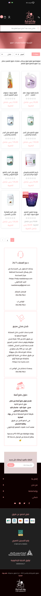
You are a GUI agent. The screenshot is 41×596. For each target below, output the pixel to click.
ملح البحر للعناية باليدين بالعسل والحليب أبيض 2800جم (10, 213)
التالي (2, 240)
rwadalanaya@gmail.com (20, 285)
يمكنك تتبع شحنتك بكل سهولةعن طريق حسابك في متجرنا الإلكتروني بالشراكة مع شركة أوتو (20, 355)
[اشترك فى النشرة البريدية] (20, 465)
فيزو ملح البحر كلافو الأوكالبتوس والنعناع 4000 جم (10, 173)
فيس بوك (29, 503)
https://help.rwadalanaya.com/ (20, 278)
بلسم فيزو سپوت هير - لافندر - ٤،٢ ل (31, 94)
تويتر (24, 503)
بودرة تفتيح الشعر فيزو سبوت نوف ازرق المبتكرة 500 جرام (31, 213)
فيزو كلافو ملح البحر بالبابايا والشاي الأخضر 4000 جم (30, 133)
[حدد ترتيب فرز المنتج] (6, 54)
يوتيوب (15, 503)
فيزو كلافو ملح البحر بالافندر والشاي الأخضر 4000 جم (10, 133)
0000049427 (20, 563)
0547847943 (20, 295)
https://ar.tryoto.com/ (20, 361)
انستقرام (20, 503)
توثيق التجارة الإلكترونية (20, 560)
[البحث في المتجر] (20, 28)
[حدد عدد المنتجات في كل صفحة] (17, 54)
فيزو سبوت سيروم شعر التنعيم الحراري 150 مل (10, 94)
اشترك (11, 465)
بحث (38, 28)
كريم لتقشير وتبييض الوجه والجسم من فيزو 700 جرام (30, 173)
